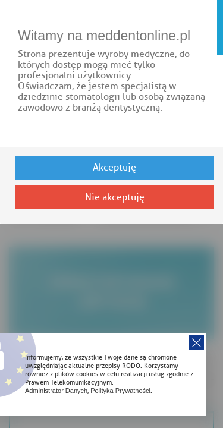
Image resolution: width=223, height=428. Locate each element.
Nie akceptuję (115, 197)
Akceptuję (114, 168)
